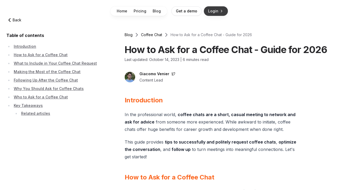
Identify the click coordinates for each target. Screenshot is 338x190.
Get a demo (186, 11)
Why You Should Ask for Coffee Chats (49, 88)
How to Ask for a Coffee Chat (41, 55)
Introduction (25, 46)
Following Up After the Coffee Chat (46, 80)
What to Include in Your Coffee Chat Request (55, 63)
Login (216, 11)
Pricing (140, 11)
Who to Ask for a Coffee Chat (41, 97)
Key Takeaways (28, 105)
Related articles (35, 113)
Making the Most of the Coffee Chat (47, 71)
